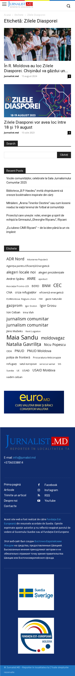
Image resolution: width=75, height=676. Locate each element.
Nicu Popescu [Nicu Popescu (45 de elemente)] (55, 344)
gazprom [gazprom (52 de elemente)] (14, 305)
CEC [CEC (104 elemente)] (57, 285)
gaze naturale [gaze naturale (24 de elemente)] (53, 299)
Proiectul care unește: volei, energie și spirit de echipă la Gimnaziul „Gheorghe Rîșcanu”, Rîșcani (36, 217)
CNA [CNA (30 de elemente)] (9, 292)
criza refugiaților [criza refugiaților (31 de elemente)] (26, 292)
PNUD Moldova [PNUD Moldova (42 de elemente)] (39, 351)
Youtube (50, 500)
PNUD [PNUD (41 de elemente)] (19, 351)
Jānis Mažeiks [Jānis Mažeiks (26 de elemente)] (14, 331)
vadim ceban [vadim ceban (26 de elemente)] (14, 377)
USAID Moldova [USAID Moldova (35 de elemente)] (43, 370)
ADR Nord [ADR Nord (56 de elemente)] (15, 259)
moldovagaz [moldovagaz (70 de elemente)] (53, 338)
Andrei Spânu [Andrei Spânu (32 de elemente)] (15, 279)
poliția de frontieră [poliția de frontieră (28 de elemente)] (18, 357)
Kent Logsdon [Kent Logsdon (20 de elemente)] (33, 331)
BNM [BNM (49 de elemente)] (46, 286)
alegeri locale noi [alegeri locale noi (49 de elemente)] (21, 272)
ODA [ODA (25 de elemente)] (9, 351)
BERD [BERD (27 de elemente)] (35, 286)
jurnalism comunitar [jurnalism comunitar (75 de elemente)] (27, 325)
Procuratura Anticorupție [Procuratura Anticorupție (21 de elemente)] (47, 357)
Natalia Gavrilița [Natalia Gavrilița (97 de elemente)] (23, 344)
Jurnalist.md (11, 76)
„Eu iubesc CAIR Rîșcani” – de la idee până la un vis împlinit (37, 230)
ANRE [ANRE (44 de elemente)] (31, 278)
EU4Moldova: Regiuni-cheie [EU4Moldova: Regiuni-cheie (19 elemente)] (21, 298)
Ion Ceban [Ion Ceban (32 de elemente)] (13, 312)
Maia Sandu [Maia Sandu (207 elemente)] (22, 337)
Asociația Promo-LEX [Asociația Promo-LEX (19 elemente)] (17, 286)
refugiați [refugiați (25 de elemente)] (11, 364)
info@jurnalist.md (24, 457)
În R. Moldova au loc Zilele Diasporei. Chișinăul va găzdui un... (36, 68)
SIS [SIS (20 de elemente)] (59, 363)
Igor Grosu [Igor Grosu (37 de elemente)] (48, 306)
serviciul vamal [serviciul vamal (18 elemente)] (47, 364)
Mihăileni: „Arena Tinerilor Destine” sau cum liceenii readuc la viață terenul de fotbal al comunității (38, 205)
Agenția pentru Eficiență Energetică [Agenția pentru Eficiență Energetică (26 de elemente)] (27, 266)
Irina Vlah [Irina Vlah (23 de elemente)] (28, 312)
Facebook (51, 485)
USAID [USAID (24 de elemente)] (26, 370)
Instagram (51, 490)
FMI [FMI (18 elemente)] (41, 299)
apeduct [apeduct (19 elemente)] (43, 278)
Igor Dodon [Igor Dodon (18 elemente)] (31, 306)
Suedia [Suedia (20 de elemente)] (10, 370)
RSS (47, 495)
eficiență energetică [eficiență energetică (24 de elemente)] (51, 292)
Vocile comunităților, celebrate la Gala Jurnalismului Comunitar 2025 (38, 180)
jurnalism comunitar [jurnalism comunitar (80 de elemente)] (27, 319)
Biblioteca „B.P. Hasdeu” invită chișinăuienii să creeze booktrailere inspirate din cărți (34, 192)
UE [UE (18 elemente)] (18, 370)
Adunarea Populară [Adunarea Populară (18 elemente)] (37, 259)
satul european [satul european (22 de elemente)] (28, 364)
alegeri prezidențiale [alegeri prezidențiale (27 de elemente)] (51, 272)
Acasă (7, 15)
